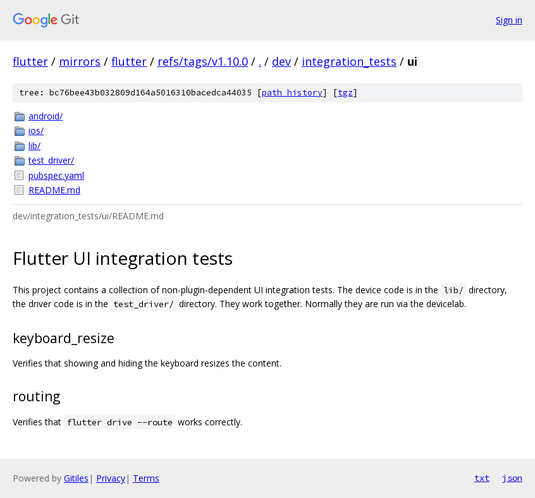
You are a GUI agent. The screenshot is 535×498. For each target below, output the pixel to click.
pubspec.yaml (56, 175)
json (512, 477)
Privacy (110, 478)
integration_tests (349, 61)
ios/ (36, 130)
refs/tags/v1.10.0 (202, 61)
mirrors (80, 61)
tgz (345, 92)
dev (281, 61)
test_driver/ (51, 160)
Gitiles (76, 478)
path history (292, 92)
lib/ (34, 146)
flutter (30, 61)
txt (481, 477)
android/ (45, 116)
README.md (54, 190)
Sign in (509, 20)
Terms (146, 478)
